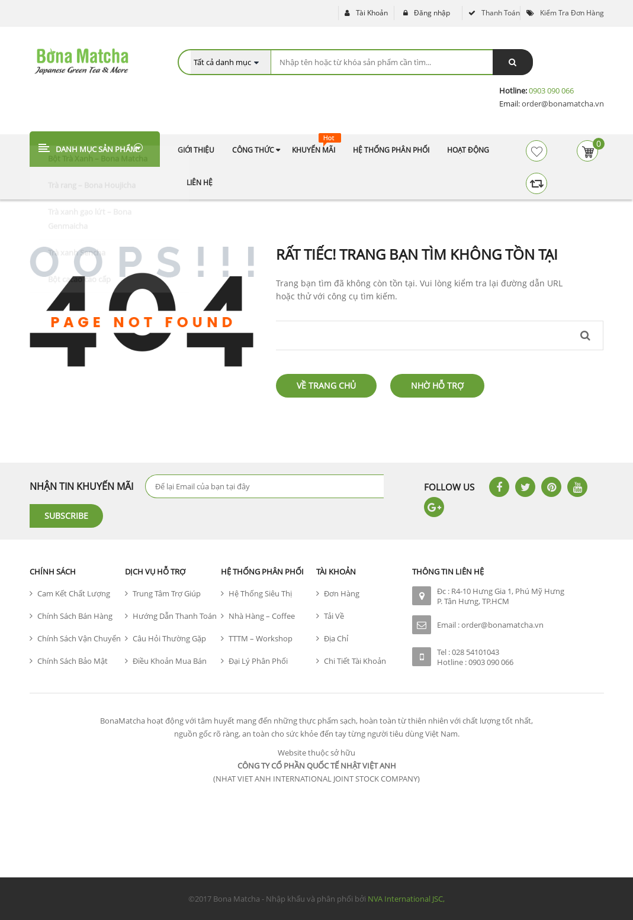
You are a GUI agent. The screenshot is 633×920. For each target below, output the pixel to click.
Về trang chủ (326, 385)
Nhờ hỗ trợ (437, 385)
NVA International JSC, (406, 898)
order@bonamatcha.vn (562, 103)
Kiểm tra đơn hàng (572, 13)
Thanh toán (500, 13)
